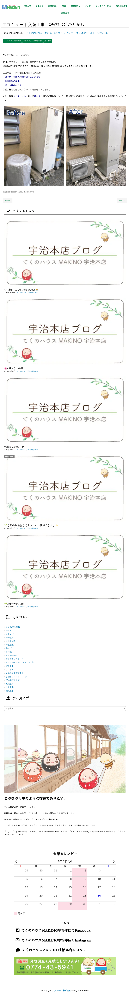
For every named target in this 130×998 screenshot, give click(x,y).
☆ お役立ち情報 (13, 627)
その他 (9, 652)
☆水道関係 (10, 641)
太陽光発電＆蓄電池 (14, 673)
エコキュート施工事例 (12, 41)
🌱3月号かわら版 (14, 603)
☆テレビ (10, 634)
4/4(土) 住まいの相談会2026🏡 (21, 289)
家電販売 (10, 684)
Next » (122, 200)
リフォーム (10, 670)
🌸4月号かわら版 (14, 368)
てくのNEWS (34, 32)
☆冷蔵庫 (10, 638)
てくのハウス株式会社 (61, 990)
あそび (9, 648)
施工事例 (47, 41)
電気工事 (102, 32)
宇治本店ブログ (85, 32)
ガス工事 (10, 666)
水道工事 (10, 687)
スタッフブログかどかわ (32, 41)
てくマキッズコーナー (15, 659)
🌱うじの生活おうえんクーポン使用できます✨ (31, 525)
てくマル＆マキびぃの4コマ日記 (20, 662)
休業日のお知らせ (14, 446)
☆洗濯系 (10, 645)
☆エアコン (10, 631)
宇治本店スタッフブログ (58, 32)
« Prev (7, 200)
